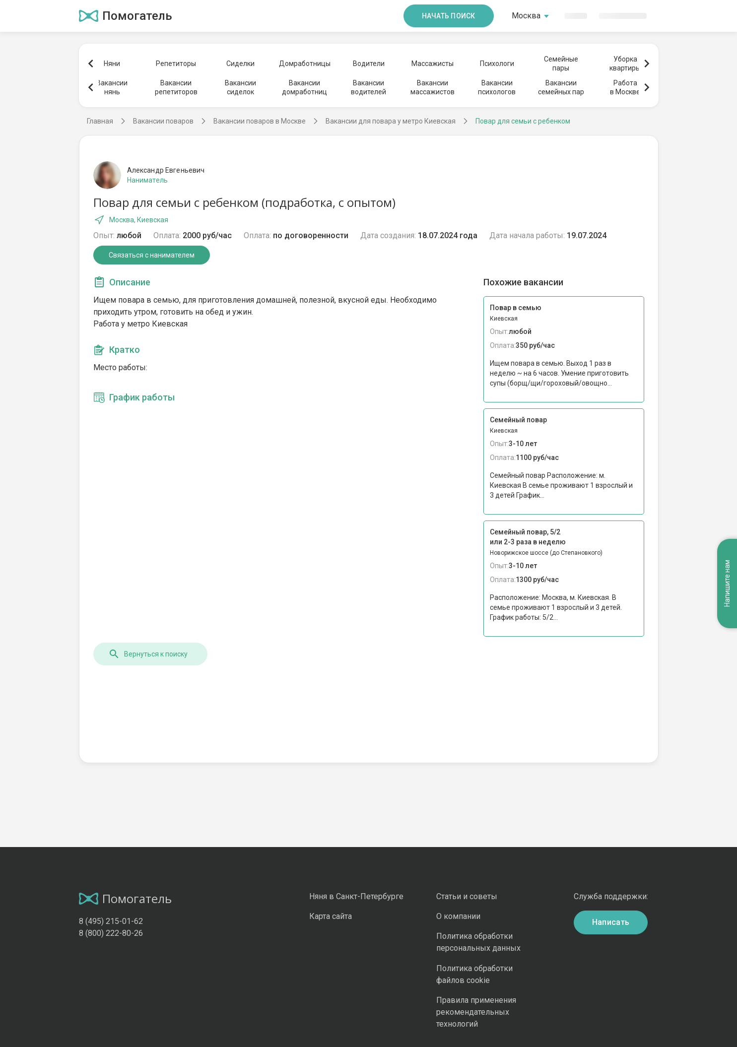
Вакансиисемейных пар (561, 87)
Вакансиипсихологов (497, 87)
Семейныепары (561, 63)
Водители (369, 63)
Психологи (497, 63)
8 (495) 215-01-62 (111, 921)
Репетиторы (176, 63)
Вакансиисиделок (240, 87)
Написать (611, 922)
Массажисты (432, 63)
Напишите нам (727, 583)
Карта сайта (330, 916)
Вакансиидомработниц (304, 87)
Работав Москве (625, 87)
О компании (458, 916)
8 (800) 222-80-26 (111, 933)
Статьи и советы (466, 896)
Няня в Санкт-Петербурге (356, 896)
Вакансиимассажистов (432, 87)
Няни (112, 63)
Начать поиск (448, 16)
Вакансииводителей (368, 87)
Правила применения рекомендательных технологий (476, 1012)
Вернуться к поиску (148, 654)
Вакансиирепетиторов (176, 87)
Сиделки (240, 63)
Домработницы (304, 63)
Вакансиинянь (112, 87)
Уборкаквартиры (625, 63)
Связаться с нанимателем (152, 255)
